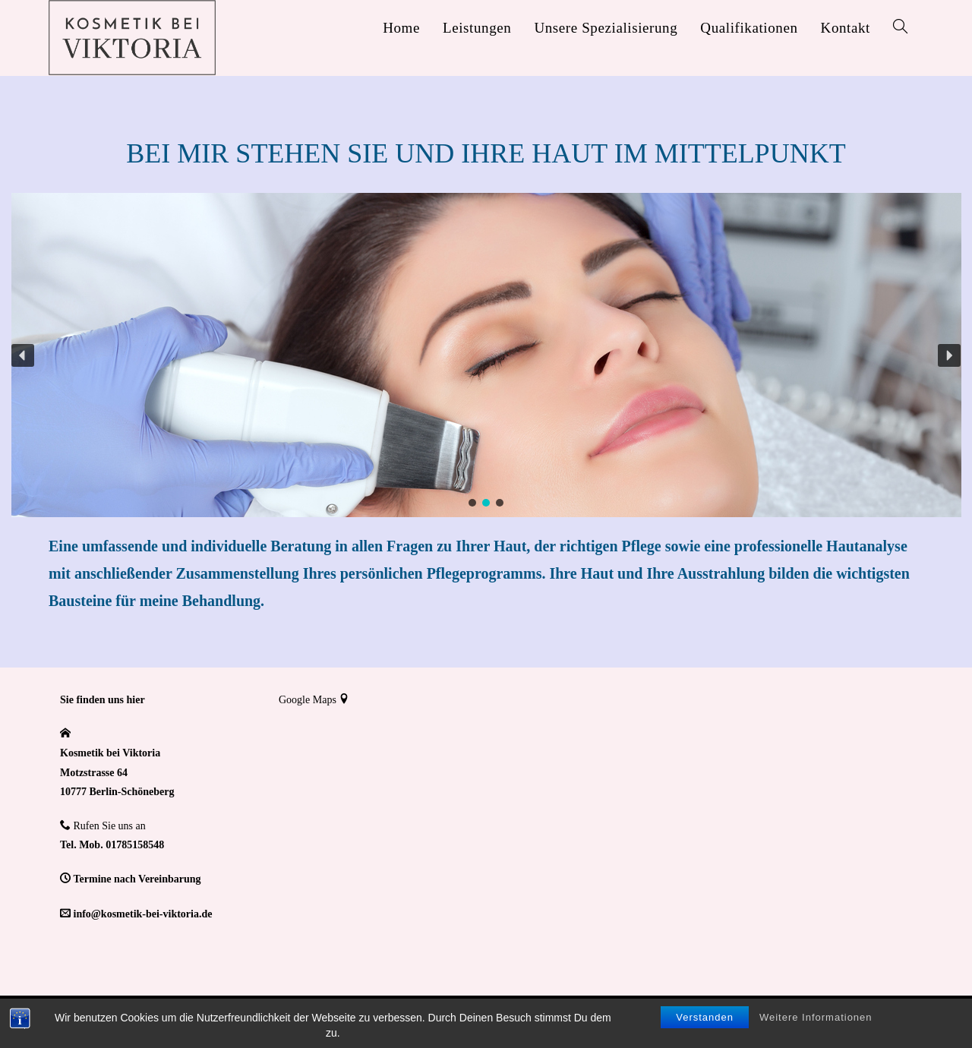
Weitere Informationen (816, 1017)
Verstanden (705, 1017)
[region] (486, 355)
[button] (22, 355)
